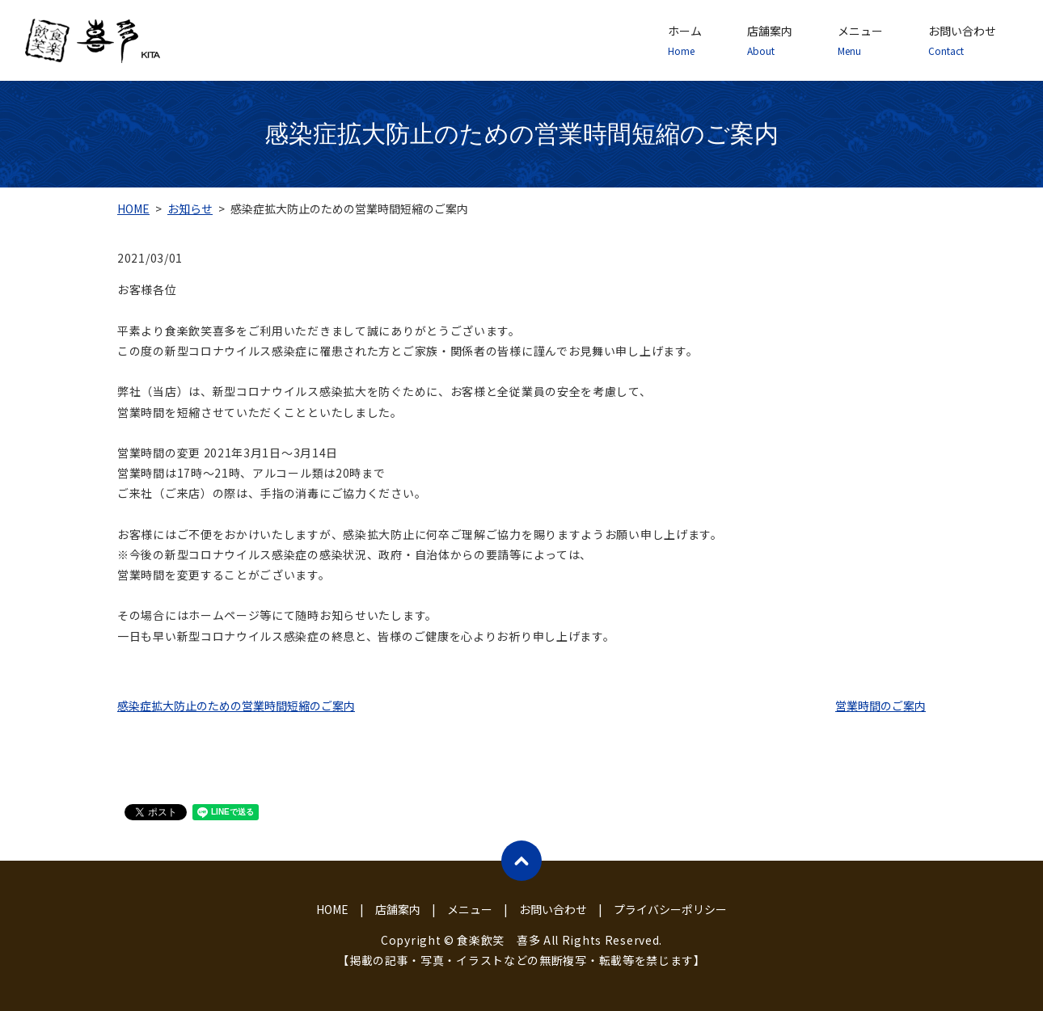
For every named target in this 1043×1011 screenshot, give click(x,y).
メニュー (860, 40)
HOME (133, 208)
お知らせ (190, 208)
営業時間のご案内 (880, 705)
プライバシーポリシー (670, 909)
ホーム (685, 40)
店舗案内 (769, 40)
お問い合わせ (962, 40)
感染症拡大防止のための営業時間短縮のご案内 (236, 705)
